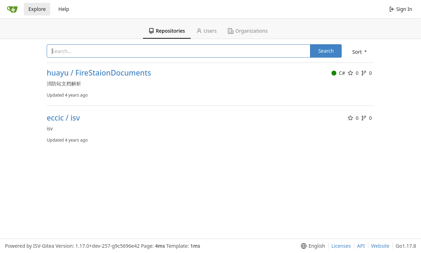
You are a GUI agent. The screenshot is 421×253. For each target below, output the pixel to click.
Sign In (401, 9)
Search (326, 50)
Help (63, 9)
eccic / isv (63, 118)
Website (380, 245)
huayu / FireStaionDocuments (99, 73)
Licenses (341, 245)
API (361, 245)
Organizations (248, 30)
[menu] (360, 51)
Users (206, 30)
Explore (37, 9)
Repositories (167, 30)
